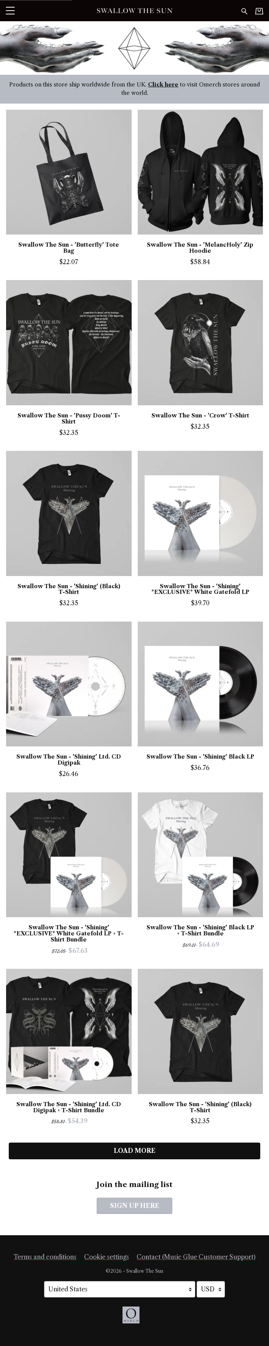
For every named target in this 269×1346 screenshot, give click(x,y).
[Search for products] (244, 10)
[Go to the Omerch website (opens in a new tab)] (135, 1319)
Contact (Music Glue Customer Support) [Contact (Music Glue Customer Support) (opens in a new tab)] (196, 1257)
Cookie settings (106, 1257)
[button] (10, 10)
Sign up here (134, 1205)
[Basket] (259, 11)
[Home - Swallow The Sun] (134, 10)
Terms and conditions (45, 1257)
